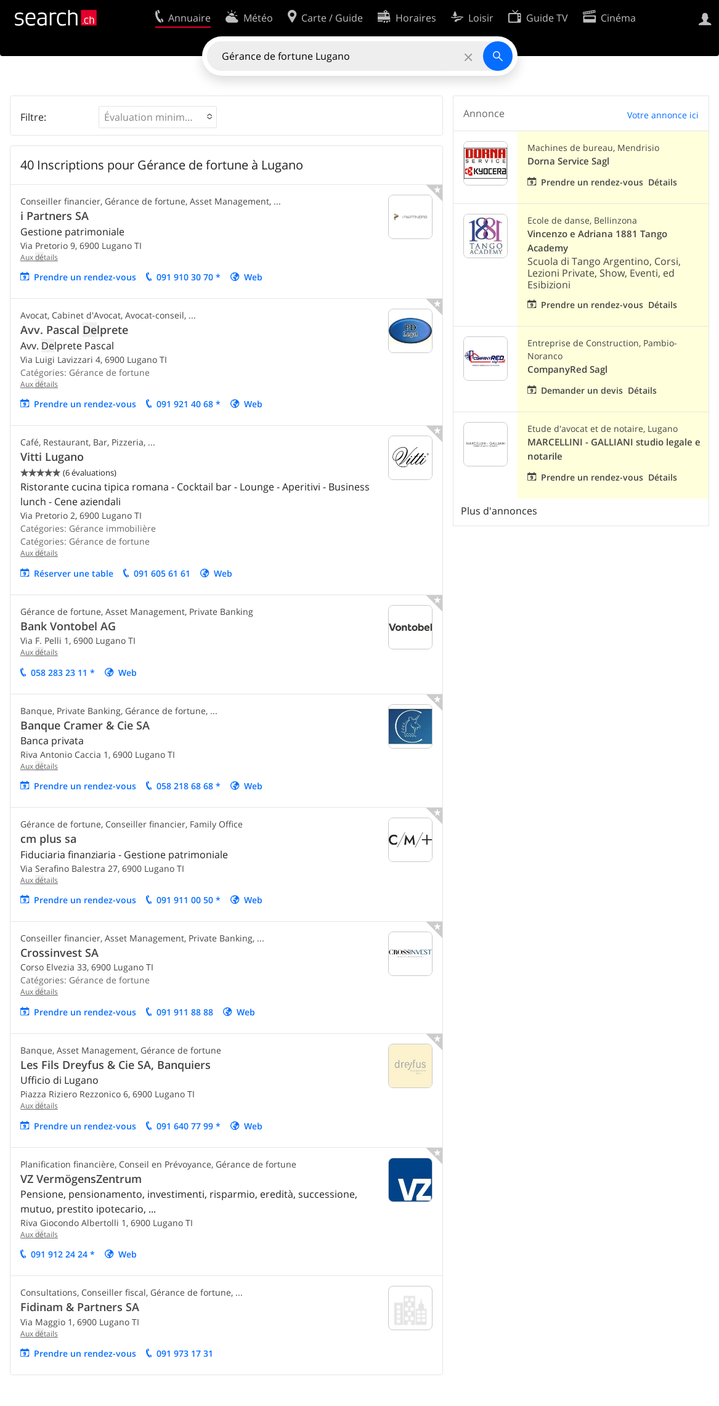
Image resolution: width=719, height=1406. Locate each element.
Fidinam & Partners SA (79, 1306)
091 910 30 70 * (188, 277)
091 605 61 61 (162, 573)
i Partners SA (54, 215)
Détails (662, 182)
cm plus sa (48, 838)
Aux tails (39, 257)
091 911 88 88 (184, 1012)
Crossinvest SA (59, 952)
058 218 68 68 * (188, 786)
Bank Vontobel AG (68, 626)
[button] (158, 117)
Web (253, 277)
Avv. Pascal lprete (74, 329)
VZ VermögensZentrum (81, 1178)
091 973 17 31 (184, 1353)
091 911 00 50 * (188, 900)
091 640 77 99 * (188, 1126)
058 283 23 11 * (63, 672)
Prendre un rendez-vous (85, 277)
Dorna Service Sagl (568, 161)
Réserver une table (73, 573)
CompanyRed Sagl (567, 369)
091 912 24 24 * (63, 1254)
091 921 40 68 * (188, 404)
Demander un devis (582, 390)
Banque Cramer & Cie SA (85, 725)
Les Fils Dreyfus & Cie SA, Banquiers (115, 1064)
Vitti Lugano (52, 456)
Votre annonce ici (663, 115)
